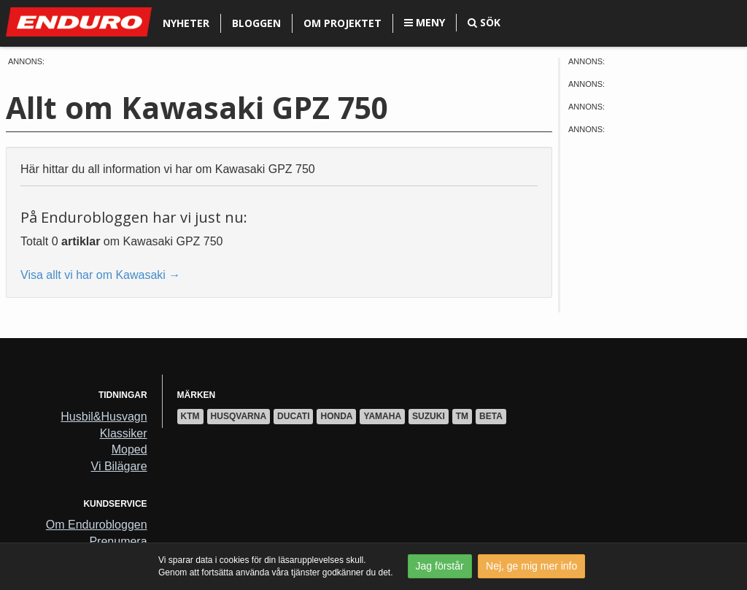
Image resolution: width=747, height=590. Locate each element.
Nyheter (186, 23)
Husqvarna (238, 416)
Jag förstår (440, 566)
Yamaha (382, 416)
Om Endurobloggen (96, 524)
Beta (491, 416)
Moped (129, 449)
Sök (484, 22)
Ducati (293, 416)
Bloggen (256, 23)
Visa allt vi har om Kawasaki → (100, 275)
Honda (336, 416)
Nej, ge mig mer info (531, 566)
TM (462, 416)
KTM (190, 416)
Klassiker (123, 433)
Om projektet (342, 23)
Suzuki (428, 416)
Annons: (26, 62)
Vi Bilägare (119, 466)
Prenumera (118, 541)
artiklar (80, 241)
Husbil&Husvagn (104, 416)
